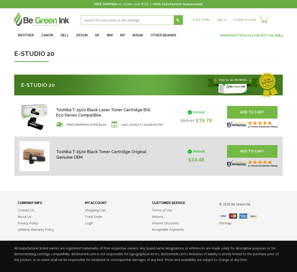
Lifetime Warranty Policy (36, 230)
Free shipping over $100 (86, 125)
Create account (244, 19)
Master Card (233, 216)
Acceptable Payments (168, 230)
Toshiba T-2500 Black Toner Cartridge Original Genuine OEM (102, 154)
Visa (223, 216)
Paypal (253, 216)
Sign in (222, 19)
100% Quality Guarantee (142, 125)
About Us (24, 217)
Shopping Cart (95, 210)
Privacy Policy (28, 223)
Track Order (201, 19)
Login (89, 223)
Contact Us (26, 210)
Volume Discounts (165, 223)
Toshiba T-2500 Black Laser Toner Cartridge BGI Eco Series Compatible (100, 112)
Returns (157, 217)
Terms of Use (162, 210)
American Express (243, 216)
